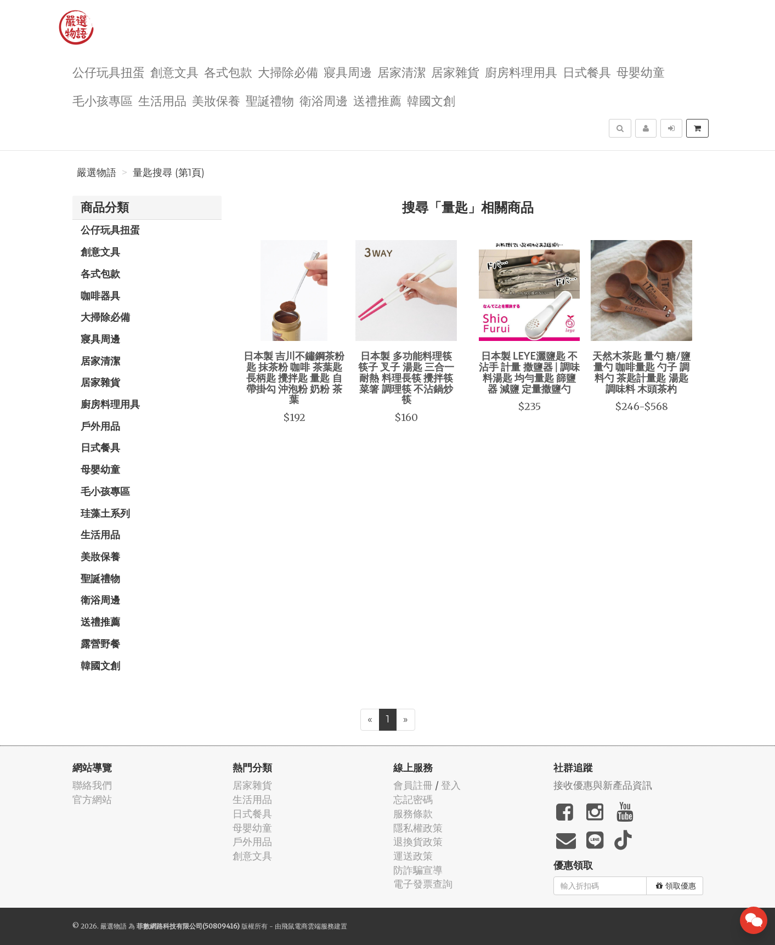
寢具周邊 (348, 71)
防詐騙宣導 (418, 870)
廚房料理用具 (521, 71)
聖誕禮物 (270, 100)
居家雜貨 (455, 71)
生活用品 (162, 100)
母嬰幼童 (640, 71)
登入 (451, 785)
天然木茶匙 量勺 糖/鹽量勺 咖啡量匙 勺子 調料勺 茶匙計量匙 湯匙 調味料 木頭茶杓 (641, 372)
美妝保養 (216, 100)
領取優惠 (676, 886)
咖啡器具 (100, 295)
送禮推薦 (377, 100)
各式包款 (228, 71)
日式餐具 (587, 71)
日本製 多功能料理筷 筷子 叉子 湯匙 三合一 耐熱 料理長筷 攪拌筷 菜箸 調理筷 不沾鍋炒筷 (406, 377)
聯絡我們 (92, 785)
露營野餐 (100, 643)
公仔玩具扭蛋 (108, 71)
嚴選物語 (96, 173)
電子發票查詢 (422, 884)
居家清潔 (401, 71)
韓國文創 (431, 100)
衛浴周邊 (323, 100)
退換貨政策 (418, 841)
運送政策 (413, 856)
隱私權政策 (418, 828)
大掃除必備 (288, 71)
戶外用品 (100, 426)
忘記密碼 (413, 799)
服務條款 (413, 813)
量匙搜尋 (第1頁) (169, 173)
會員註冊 (413, 785)
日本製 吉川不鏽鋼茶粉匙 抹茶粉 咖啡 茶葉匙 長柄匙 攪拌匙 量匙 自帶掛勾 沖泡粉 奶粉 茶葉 (294, 377)
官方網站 (92, 799)
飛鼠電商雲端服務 (307, 926)
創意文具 (174, 71)
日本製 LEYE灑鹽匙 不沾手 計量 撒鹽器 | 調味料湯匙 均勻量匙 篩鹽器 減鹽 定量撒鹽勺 (529, 372)
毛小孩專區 (102, 100)
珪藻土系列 (105, 513)
